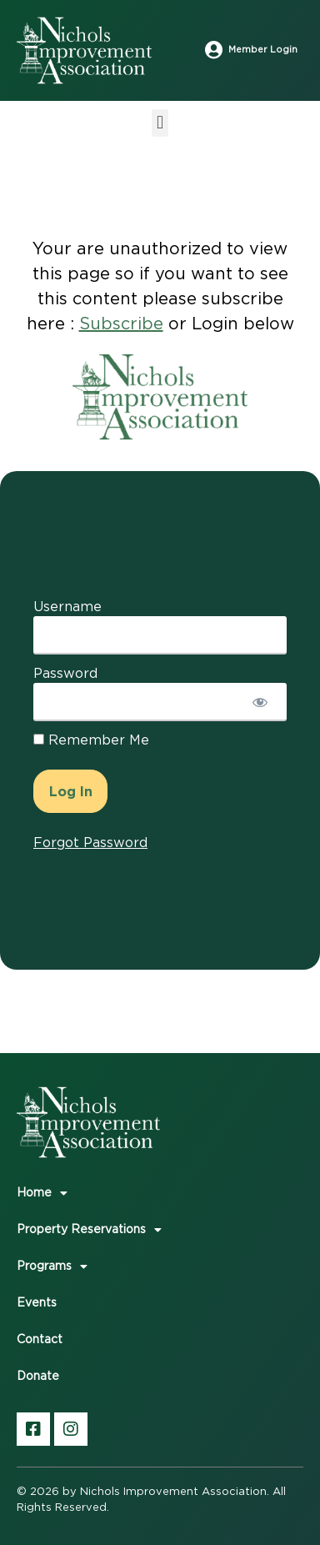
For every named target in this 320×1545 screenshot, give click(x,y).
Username (67, 607)
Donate (38, 1376)
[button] (160, 123)
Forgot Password (90, 843)
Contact (39, 1340)
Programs (52, 1266)
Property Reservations (89, 1230)
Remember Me (91, 740)
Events (37, 1303)
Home (42, 1193)
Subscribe (121, 324)
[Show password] (259, 702)
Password (65, 673)
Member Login (263, 49)
